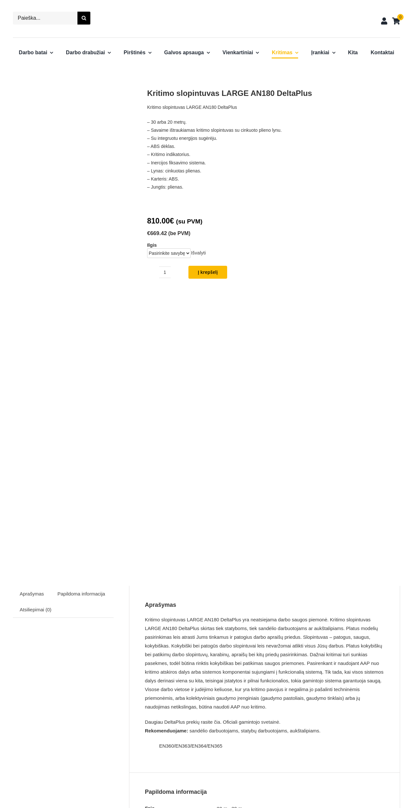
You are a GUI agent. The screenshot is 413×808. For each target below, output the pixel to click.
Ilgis (152, 245)
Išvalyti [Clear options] (198, 252)
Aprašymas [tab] (32, 312)
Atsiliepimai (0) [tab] (35, 328)
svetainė (270, 440)
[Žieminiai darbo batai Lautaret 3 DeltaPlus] (77, 678)
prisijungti (233, 622)
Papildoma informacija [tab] (81, 312)
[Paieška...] (45, 18)
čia (217, 440)
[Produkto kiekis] (165, 272)
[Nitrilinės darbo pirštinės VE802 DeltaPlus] (274, 678)
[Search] (83, 18)
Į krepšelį (208, 272)
